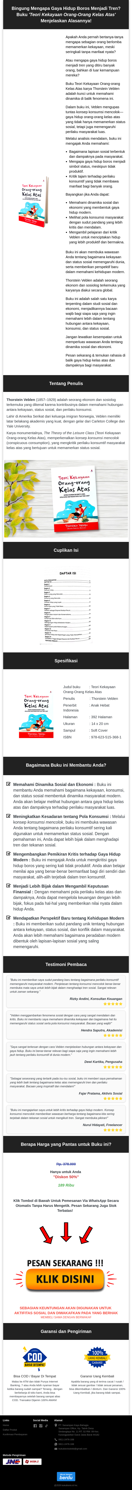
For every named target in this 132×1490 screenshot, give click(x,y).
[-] (35, 1426)
